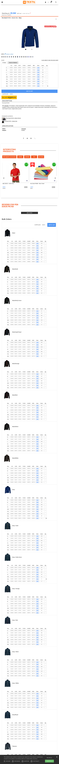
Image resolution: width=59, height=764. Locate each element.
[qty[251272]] (47, 77)
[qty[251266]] (47, 68)
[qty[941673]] (47, 84)
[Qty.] (45, 243)
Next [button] (56, 38)
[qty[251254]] (47, 79)
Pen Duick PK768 (5, 103)
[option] (29, 36)
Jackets (20, 157)
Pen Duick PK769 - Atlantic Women (13, 118)
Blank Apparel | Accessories (9, 157)
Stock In (13, 62)
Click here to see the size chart (50, 60)
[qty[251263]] (47, 70)
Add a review (29, 213)
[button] (45, 2)
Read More (35, 758)
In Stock (4, 62)
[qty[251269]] (47, 75)
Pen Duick (4, 18)
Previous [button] (4, 38)
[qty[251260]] (47, 72)
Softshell (27, 157)
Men (34, 157)
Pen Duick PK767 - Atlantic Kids (10, 121)
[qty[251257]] (47, 81)
